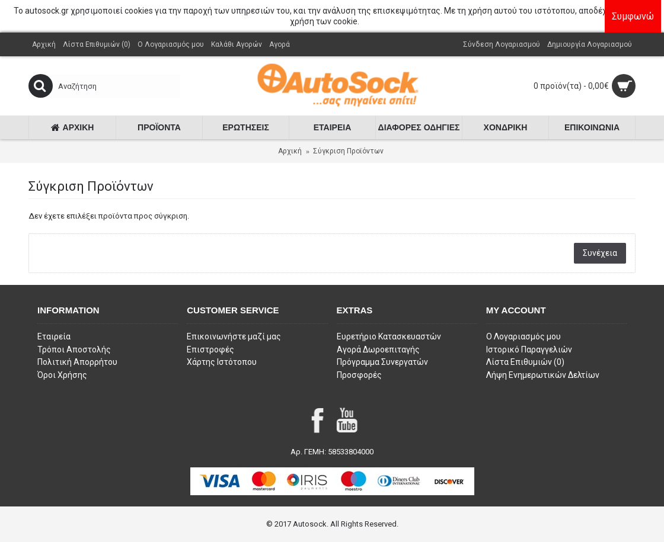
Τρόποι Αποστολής (74, 349)
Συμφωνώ (636, 16)
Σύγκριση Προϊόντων (348, 151)
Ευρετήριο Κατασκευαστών (389, 336)
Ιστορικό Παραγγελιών (529, 349)
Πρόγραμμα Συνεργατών (382, 362)
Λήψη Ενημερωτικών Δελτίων (542, 375)
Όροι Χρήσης (62, 375)
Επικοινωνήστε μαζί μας (234, 336)
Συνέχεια (600, 253)
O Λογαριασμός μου (523, 336)
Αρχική (290, 151)
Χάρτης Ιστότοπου (222, 362)
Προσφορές (359, 375)
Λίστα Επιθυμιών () (525, 362)
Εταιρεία (54, 336)
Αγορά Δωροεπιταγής (378, 349)
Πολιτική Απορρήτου (77, 362)
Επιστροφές (210, 349)
